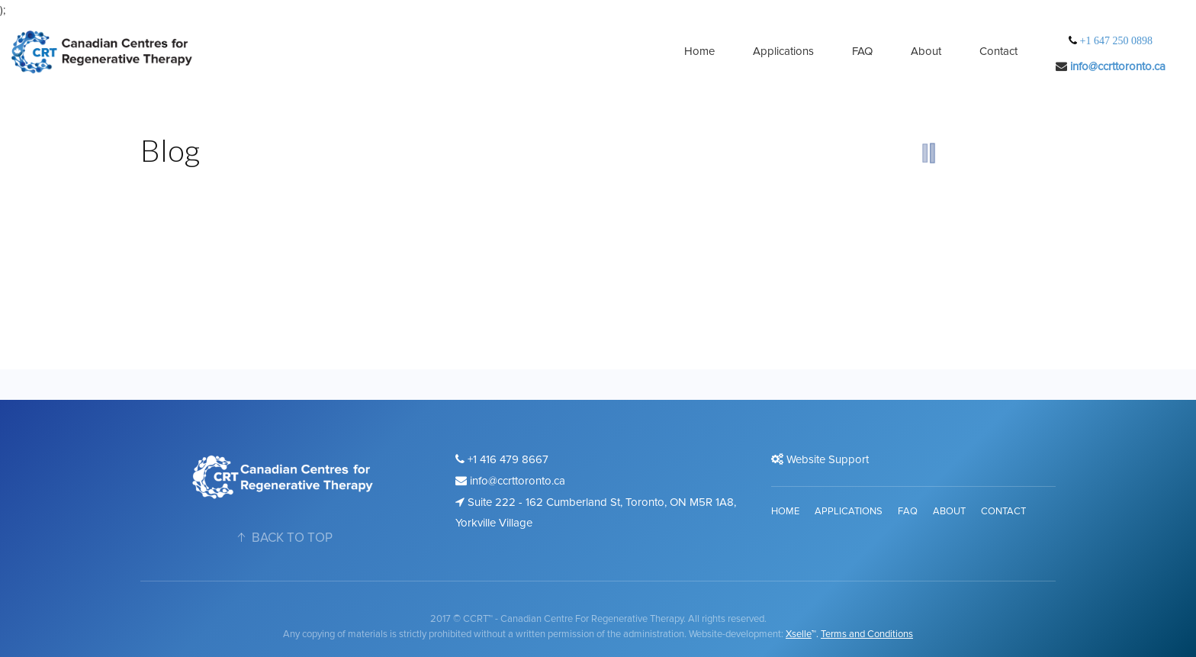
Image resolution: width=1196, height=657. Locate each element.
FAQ (862, 51)
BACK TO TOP (283, 538)
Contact (998, 51)
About (926, 51)
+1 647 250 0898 (1115, 41)
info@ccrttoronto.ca (1117, 66)
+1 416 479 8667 (501, 459)
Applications (783, 51)
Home (699, 51)
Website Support (820, 459)
